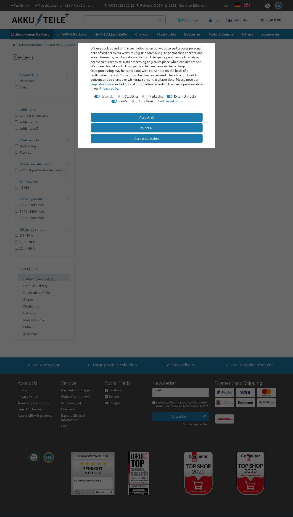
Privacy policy (109, 88)
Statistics (131, 96)
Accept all (146, 117)
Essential (107, 96)
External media (185, 96)
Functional (146, 101)
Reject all (146, 128)
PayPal (123, 101)
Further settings (170, 101)
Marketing (156, 96)
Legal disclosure (102, 84)
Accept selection (146, 138)
